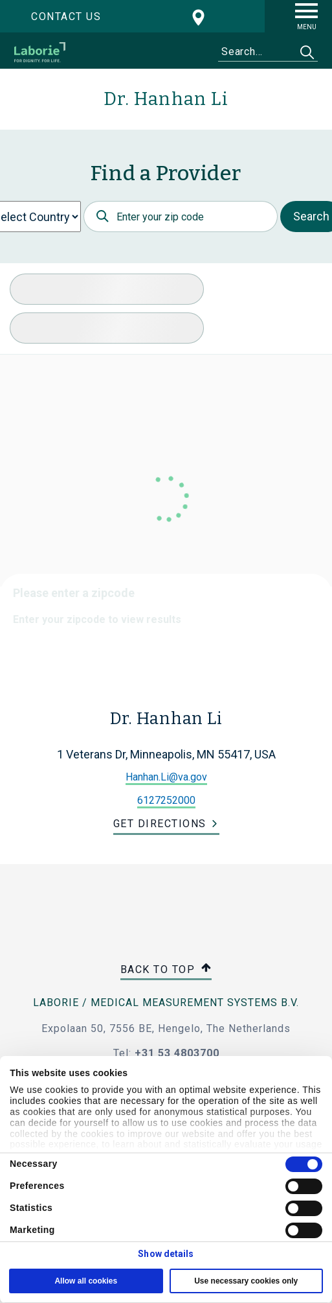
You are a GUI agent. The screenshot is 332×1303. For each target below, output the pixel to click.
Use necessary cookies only (246, 1280)
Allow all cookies (85, 1280)
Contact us (66, 16)
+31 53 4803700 (177, 1053)
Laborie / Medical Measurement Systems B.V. (166, 1002)
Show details (166, 1254)
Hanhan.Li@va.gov (166, 777)
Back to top (166, 970)
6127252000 (166, 800)
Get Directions (159, 823)
